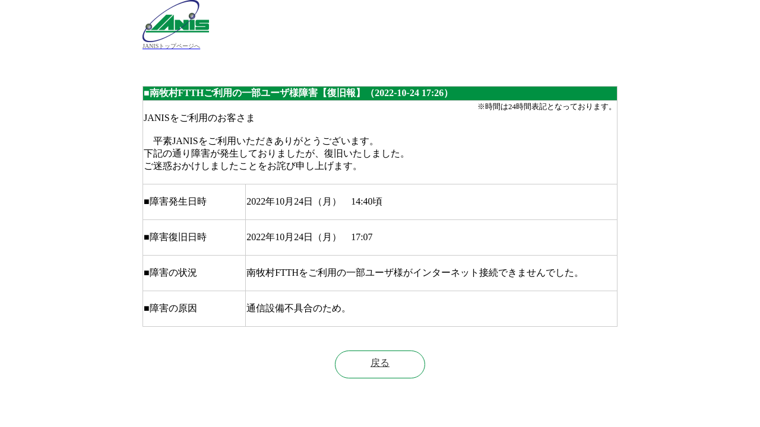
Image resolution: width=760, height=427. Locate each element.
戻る (380, 363)
